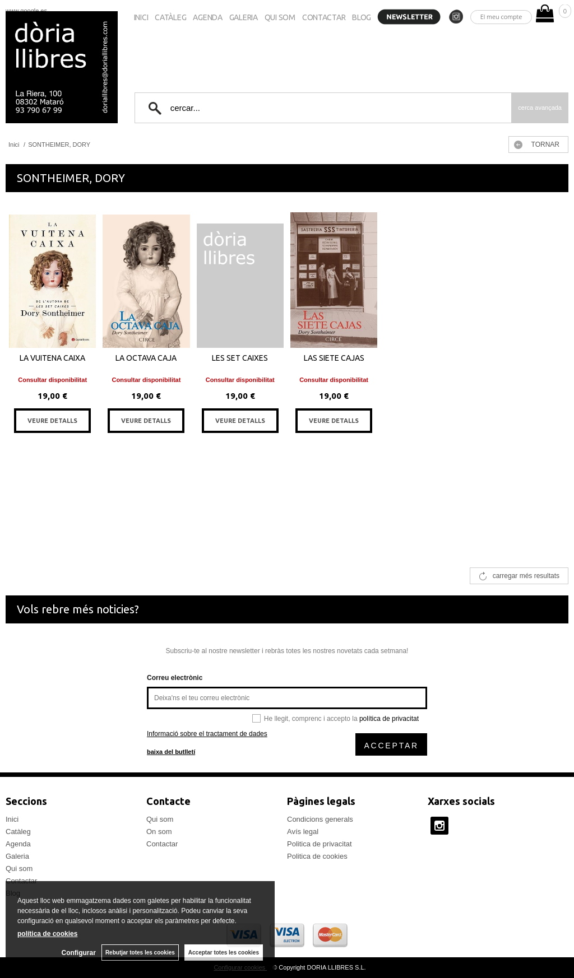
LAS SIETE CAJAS (334, 357)
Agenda (207, 17)
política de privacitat (389, 719)
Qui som (280, 17)
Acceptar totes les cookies (223, 952)
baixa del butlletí (171, 751)
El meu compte (501, 16)
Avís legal (302, 831)
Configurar (79, 953)
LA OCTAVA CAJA (146, 357)
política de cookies (47, 934)
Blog (361, 17)
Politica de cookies (317, 856)
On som (159, 831)
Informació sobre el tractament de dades (207, 734)
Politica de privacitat (319, 844)
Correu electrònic (174, 678)
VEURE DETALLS (52, 420)
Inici (141, 17)
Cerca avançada (540, 107)
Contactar (323, 17)
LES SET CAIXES (240, 357)
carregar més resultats (526, 576)
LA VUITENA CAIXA (52, 357)
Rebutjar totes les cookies (140, 952)
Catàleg (170, 17)
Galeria (243, 17)
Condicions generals (320, 819)
